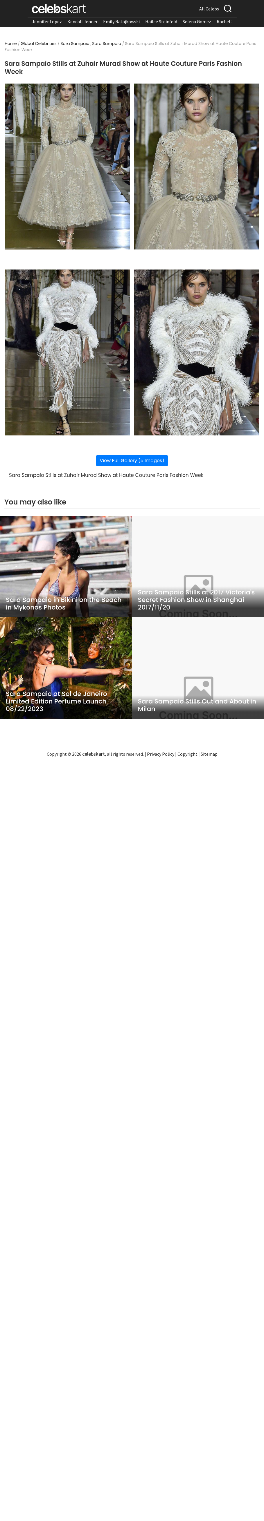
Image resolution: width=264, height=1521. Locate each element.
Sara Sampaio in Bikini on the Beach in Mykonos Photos (64, 603)
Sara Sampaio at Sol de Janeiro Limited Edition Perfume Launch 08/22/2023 (56, 701)
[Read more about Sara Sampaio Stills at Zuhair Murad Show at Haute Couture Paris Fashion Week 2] (196, 166)
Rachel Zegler (230, 21)
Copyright (187, 754)
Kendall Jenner (82, 21)
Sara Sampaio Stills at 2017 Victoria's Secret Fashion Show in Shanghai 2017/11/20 (196, 600)
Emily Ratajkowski (121, 21)
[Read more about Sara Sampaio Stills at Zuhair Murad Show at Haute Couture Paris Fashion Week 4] (196, 352)
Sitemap (209, 754)
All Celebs (209, 9)
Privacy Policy (160, 754)
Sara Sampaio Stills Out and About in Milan (197, 705)
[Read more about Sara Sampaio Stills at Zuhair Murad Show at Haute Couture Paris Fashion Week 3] (67, 352)
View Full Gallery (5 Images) (132, 460)
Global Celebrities (39, 43)
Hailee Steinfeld (161, 21)
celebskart (93, 753)
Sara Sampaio (74, 43)
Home (11, 43)
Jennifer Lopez (47, 21)
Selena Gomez (197, 21)
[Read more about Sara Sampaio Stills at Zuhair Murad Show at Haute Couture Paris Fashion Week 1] (67, 166)
